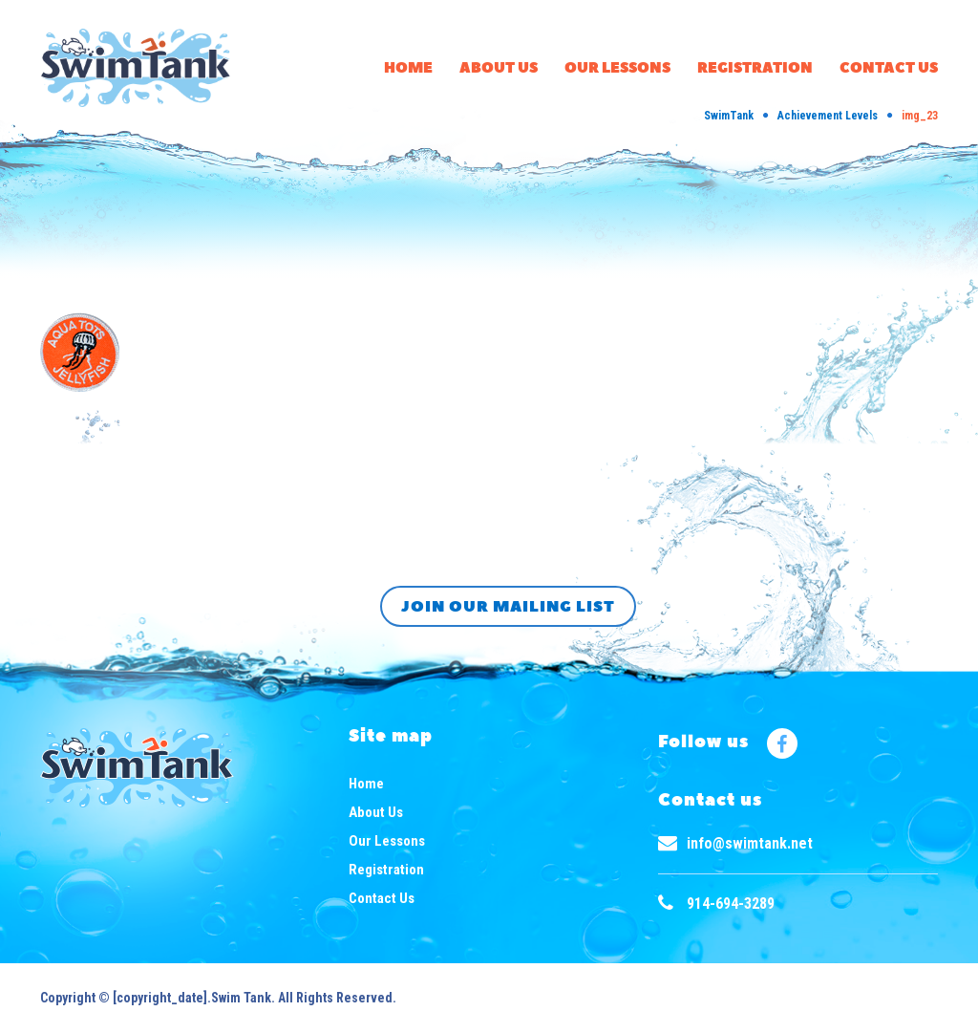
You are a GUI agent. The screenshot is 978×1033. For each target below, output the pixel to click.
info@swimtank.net (750, 843)
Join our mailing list (508, 607)
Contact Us (889, 68)
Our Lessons (617, 68)
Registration (755, 68)
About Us (498, 68)
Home (408, 68)
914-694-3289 (731, 903)
